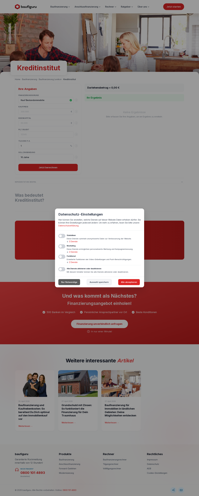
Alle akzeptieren (129, 282)
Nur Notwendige (69, 282)
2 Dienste (72, 252)
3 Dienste (72, 241)
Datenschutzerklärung (68, 225)
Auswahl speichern (99, 282)
